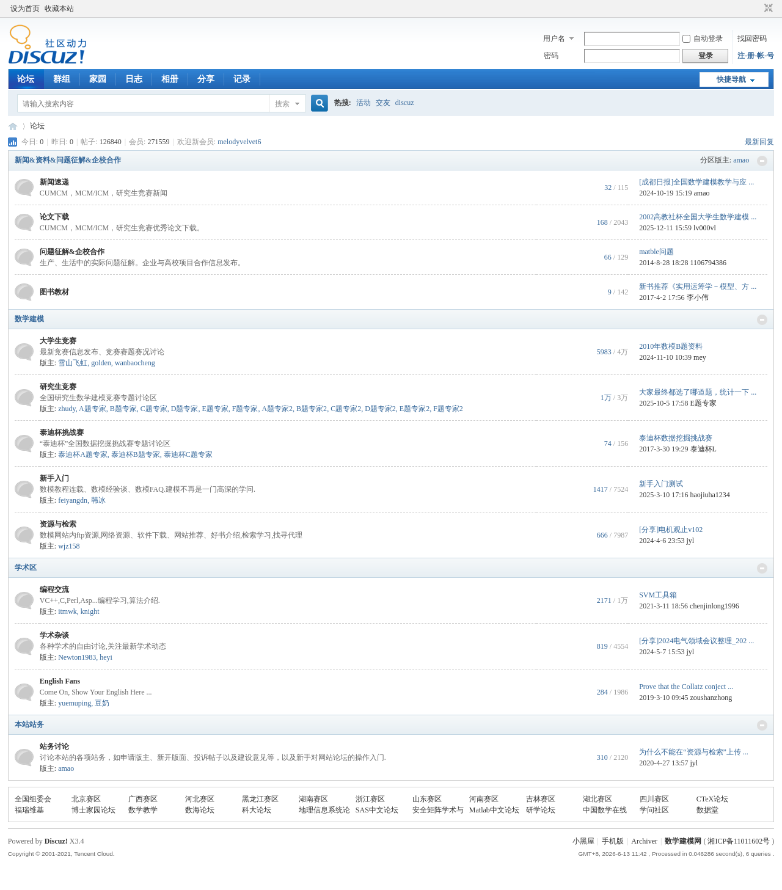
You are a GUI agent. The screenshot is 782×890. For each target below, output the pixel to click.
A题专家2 (277, 408)
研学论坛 (540, 810)
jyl (691, 540)
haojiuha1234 (710, 495)
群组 (61, 79)
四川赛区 (654, 799)
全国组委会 (33, 799)
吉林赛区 (540, 799)
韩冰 (98, 500)
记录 (241, 79)
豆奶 (102, 703)
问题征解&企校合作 (72, 251)
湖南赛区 (313, 799)
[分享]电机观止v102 (671, 529)
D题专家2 (380, 408)
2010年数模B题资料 (671, 346)
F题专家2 (448, 408)
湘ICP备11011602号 (738, 841)
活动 (363, 102)
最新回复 (759, 141)
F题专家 (245, 408)
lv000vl (704, 228)
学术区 (26, 567)
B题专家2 (311, 408)
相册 (169, 79)
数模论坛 (13, 126)
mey (699, 357)
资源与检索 (58, 524)
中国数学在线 (605, 810)
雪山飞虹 (72, 363)
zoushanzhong (711, 697)
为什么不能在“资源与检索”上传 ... (693, 752)
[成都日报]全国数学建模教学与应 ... (696, 182)
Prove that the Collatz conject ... (686, 686)
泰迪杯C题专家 (188, 454)
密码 (551, 55)
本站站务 (29, 724)
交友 (383, 102)
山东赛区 (427, 799)
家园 (97, 79)
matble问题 (656, 251)
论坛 (25, 79)
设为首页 (25, 8)
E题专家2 (414, 408)
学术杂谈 (54, 635)
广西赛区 (143, 799)
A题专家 (92, 408)
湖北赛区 (597, 799)
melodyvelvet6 (239, 141)
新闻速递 (54, 182)
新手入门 (54, 478)
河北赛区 (199, 799)
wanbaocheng (135, 363)
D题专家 (185, 408)
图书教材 (54, 292)
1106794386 (708, 262)
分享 (205, 79)
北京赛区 (86, 799)
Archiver (644, 841)
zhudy (67, 408)
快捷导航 (731, 79)
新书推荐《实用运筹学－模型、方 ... (697, 286)
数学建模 (29, 319)
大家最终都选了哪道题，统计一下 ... (697, 392)
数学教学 (143, 810)
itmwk (67, 611)
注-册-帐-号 (755, 55)
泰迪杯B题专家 (135, 454)
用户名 (554, 38)
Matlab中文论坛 (494, 810)
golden (101, 363)
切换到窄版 (767, 8)
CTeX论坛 (712, 799)
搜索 (282, 104)
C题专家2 (346, 408)
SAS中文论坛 (377, 810)
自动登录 (702, 38)
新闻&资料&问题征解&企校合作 (68, 160)
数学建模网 (683, 841)
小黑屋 (583, 841)
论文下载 (54, 217)
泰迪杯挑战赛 (62, 432)
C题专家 (154, 408)
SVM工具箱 (658, 595)
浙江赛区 (370, 799)
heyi (106, 657)
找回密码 (752, 38)
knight (90, 611)
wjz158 (68, 546)
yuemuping (74, 703)
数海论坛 (199, 810)
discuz (404, 102)
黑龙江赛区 (260, 799)
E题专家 (215, 408)
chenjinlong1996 (714, 606)
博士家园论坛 (93, 810)
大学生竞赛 (58, 341)
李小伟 (698, 297)
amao (741, 160)
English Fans (60, 681)
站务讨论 (54, 746)
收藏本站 (59, 8)
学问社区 (654, 810)
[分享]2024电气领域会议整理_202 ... (696, 640)
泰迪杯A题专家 (83, 454)
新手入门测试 (661, 484)
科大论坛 (256, 810)
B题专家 (123, 408)
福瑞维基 (29, 810)
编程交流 (54, 589)
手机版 (613, 841)
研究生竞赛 (58, 386)
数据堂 (707, 810)
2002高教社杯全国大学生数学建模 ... (697, 217)
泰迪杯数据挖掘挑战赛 (675, 438)
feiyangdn (72, 500)
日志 (133, 79)
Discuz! (56, 841)
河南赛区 (484, 799)
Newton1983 (77, 657)
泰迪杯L (703, 449)
